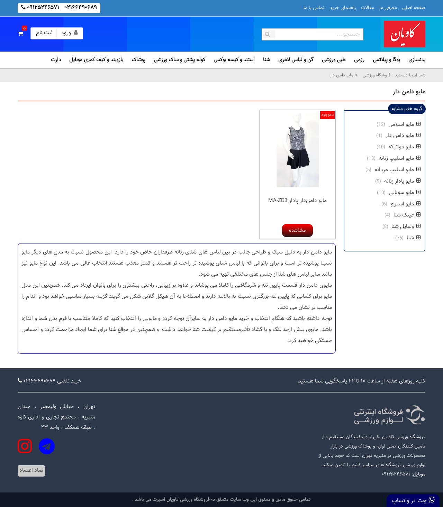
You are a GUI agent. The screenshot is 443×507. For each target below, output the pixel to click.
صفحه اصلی (413, 8)
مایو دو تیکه (404, 147)
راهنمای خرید (343, 8)
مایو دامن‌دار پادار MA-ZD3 (297, 200)
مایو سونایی (405, 192)
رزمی (359, 60)
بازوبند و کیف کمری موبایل (96, 60)
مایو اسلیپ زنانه (400, 158)
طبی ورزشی (334, 60)
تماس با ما (314, 8)
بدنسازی (416, 60)
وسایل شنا (406, 226)
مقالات (367, 8)
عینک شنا (407, 215)
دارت (56, 60)
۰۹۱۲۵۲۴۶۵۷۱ (43, 7)
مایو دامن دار (403, 135)
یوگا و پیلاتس (386, 60)
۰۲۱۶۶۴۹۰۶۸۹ (81, 7)
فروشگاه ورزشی (376, 75)
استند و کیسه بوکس (234, 60)
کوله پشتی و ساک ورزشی (179, 60)
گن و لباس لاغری (296, 60)
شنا (266, 60)
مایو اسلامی (404, 124)
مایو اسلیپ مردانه (397, 170)
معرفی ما (388, 8)
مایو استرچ (405, 204)
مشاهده (297, 230)
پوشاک (138, 60)
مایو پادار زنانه (402, 181)
